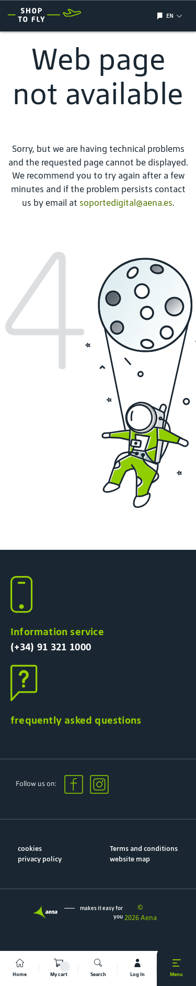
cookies (30, 848)
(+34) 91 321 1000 (50, 646)
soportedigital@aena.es (125, 202)
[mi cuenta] (137, 968)
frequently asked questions (75, 720)
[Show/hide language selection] (161, 16)
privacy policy (40, 859)
